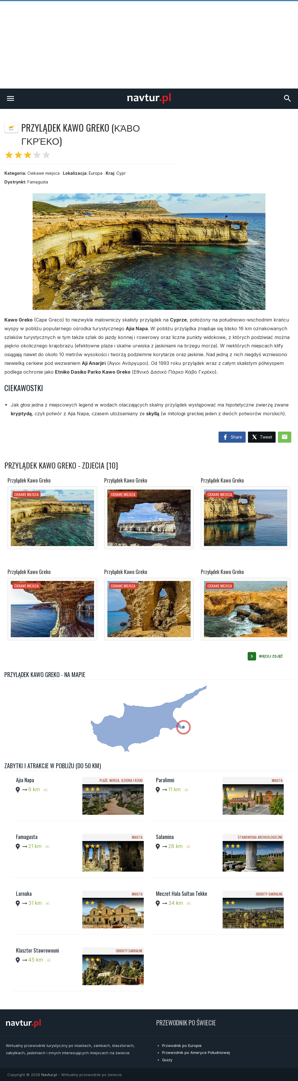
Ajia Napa (25, 780)
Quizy (167, 1059)
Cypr (121, 173)
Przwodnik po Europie (182, 1045)
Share (232, 437)
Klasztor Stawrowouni (37, 950)
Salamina (165, 836)
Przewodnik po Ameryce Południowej (196, 1052)
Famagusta (27, 836)
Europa (95, 173)
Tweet (261, 437)
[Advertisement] (149, 45)
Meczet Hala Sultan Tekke (181, 893)
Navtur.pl (49, 1074)
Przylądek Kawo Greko (29, 480)
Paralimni (165, 780)
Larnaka (24, 893)
